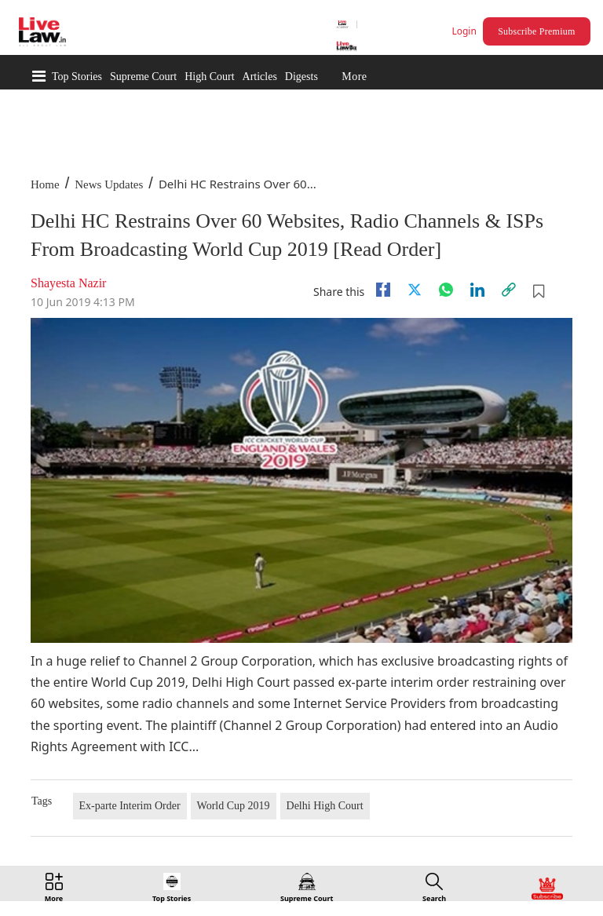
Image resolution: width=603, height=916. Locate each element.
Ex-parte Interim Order (130, 806)
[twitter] (414, 290)
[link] (509, 290)
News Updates (109, 184)
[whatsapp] (446, 290)
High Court (209, 76)
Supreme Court (143, 76)
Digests (301, 76)
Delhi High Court (325, 806)
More (354, 76)
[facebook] (383, 290)
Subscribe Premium (536, 31)
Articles (260, 76)
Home (45, 184)
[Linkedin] (477, 290)
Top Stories (77, 76)
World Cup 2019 (233, 806)
